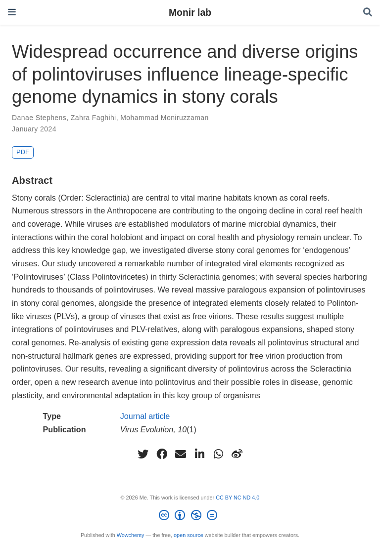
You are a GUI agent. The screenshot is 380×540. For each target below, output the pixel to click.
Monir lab (190, 12)
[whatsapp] (218, 454)
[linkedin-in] (199, 454)
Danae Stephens (39, 118)
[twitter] (143, 454)
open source (188, 535)
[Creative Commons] (190, 516)
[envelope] (180, 454)
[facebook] (161, 454)
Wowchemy (130, 535)
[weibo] (237, 454)
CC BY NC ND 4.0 (237, 497)
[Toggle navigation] (12, 12)
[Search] (367, 12)
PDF (22, 152)
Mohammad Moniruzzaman (164, 118)
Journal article (145, 416)
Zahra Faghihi (93, 118)
